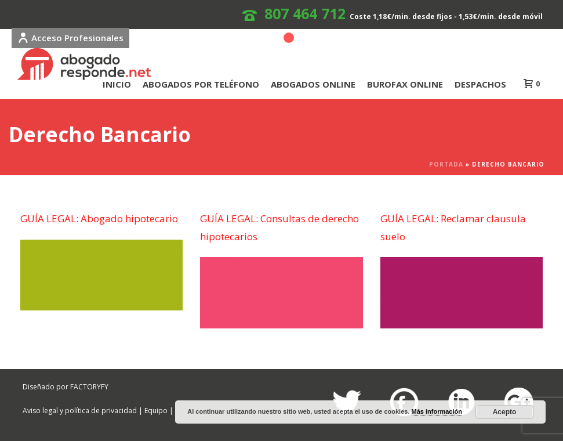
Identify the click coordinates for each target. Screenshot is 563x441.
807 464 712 (305, 13)
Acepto (505, 412)
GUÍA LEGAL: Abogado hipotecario (99, 218)
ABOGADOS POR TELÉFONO (201, 84)
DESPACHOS (480, 84)
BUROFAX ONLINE (405, 84)
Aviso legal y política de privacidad (80, 410)
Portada (446, 164)
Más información (437, 411)
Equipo (156, 410)
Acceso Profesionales (70, 38)
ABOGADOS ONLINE (313, 84)
